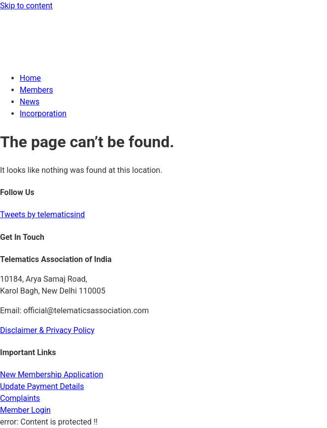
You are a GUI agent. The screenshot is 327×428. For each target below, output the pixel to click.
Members (36, 90)
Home (30, 78)
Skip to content (26, 5)
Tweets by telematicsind (42, 214)
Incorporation (43, 113)
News (29, 101)
